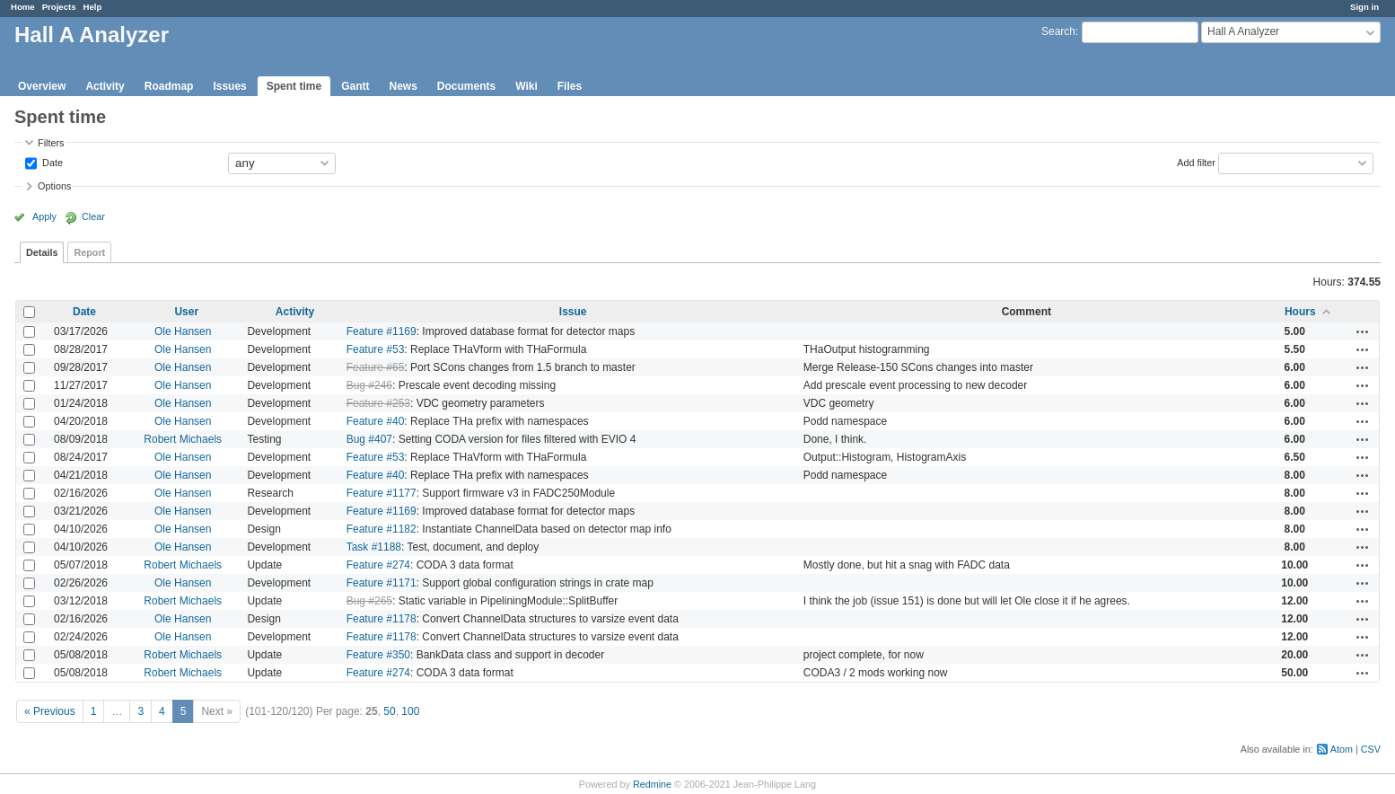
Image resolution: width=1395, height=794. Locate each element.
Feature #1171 (382, 583)
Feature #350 (378, 654)
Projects (59, 7)
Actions (1363, 331)
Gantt (355, 86)
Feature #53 (376, 349)
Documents (466, 86)
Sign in (1364, 7)
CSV (1371, 749)
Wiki (526, 86)
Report (89, 252)
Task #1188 (374, 547)
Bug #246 (369, 385)
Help (92, 7)
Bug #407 (369, 439)
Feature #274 (378, 565)
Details (41, 252)
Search (1058, 31)
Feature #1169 (382, 331)
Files (569, 86)
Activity (104, 86)
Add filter (1196, 161)
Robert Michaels (183, 439)
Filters (51, 142)
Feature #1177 (382, 493)
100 (410, 711)
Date (51, 161)
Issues (229, 86)
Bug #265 (369, 601)
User (186, 311)
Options (54, 186)
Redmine (652, 784)
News (403, 86)
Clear (93, 216)
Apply (44, 216)
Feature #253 (378, 403)
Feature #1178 (382, 619)
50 (389, 711)
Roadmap (169, 86)
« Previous (49, 711)
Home (23, 7)
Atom (1341, 749)
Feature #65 (376, 367)
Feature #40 (376, 421)
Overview (42, 86)
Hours (1300, 311)
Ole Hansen (182, 331)
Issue (573, 311)
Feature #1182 (382, 529)
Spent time (294, 86)
